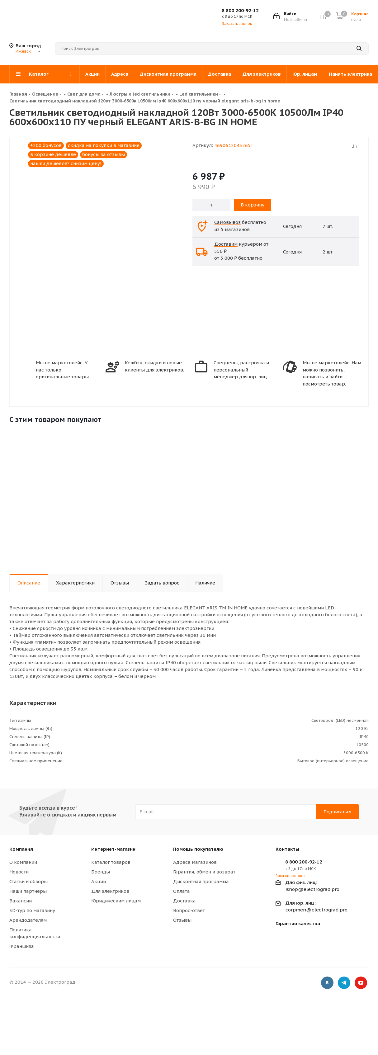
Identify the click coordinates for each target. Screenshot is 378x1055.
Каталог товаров (110, 862)
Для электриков (110, 891)
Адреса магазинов (195, 862)
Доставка (184, 901)
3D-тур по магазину (32, 910)
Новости (19, 872)
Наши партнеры (28, 891)
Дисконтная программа (201, 881)
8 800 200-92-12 (240, 10)
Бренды (100, 872)
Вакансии (20, 901)
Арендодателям (28, 920)
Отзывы (182, 920)
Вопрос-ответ (189, 910)
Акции (98, 881)
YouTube (361, 983)
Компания (21, 849)
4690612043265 (233, 145)
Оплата (181, 891)
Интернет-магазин (113, 849)
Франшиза (21, 946)
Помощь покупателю (198, 849)
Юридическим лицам (116, 901)
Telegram (344, 983)
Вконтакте (327, 983)
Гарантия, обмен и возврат (204, 872)
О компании (23, 862)
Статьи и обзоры (28, 881)
